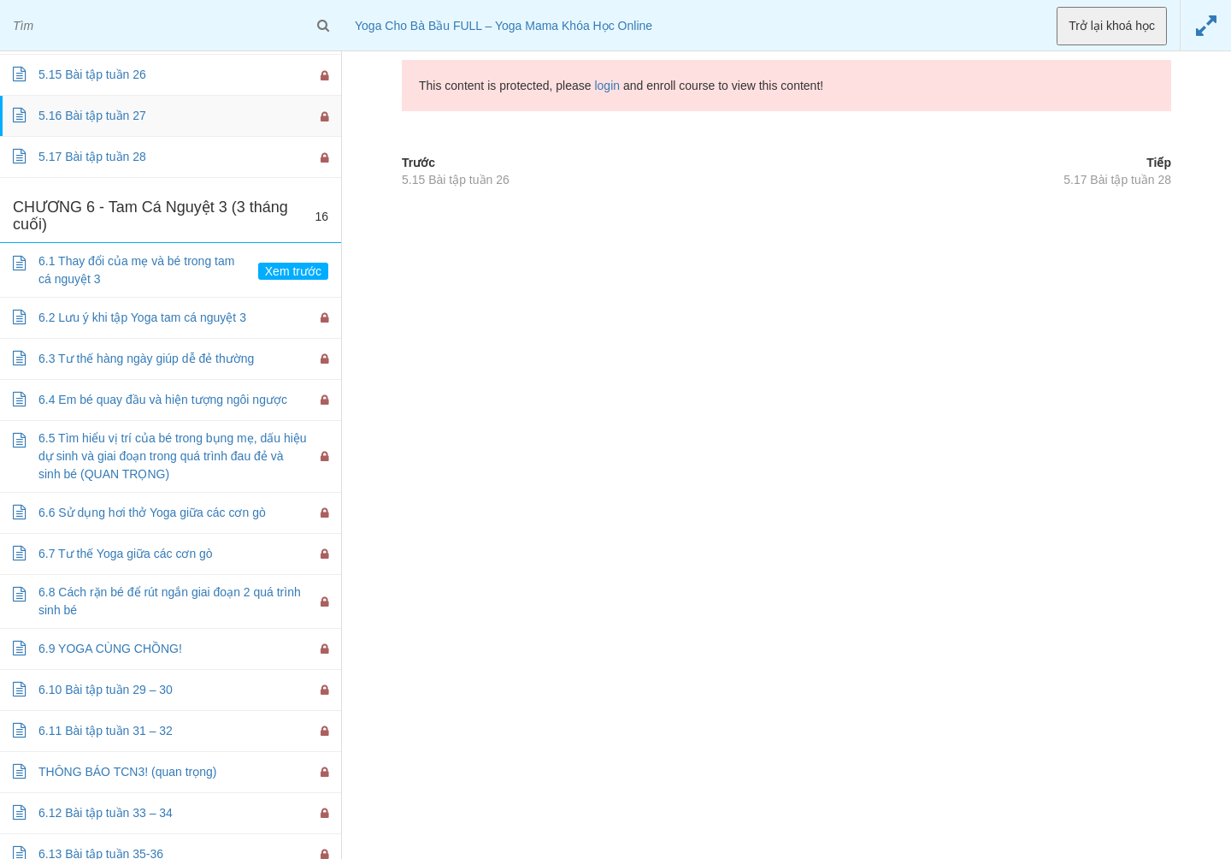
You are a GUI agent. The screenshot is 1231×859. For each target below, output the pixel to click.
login (607, 85)
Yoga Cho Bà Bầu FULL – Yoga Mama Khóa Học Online (503, 26)
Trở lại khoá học (1112, 26)
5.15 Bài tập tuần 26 (455, 180)
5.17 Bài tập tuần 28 (1117, 180)
